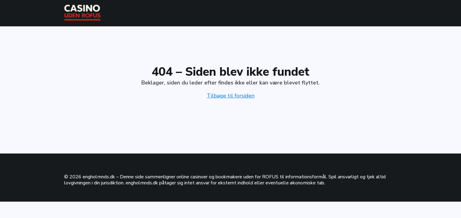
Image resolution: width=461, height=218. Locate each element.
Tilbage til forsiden (231, 95)
